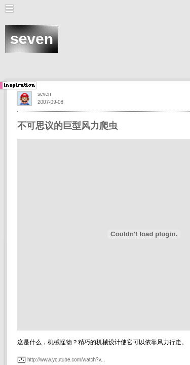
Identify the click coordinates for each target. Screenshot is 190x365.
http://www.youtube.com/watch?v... (66, 359)
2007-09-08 (50, 102)
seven (44, 94)
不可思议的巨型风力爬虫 (67, 126)
